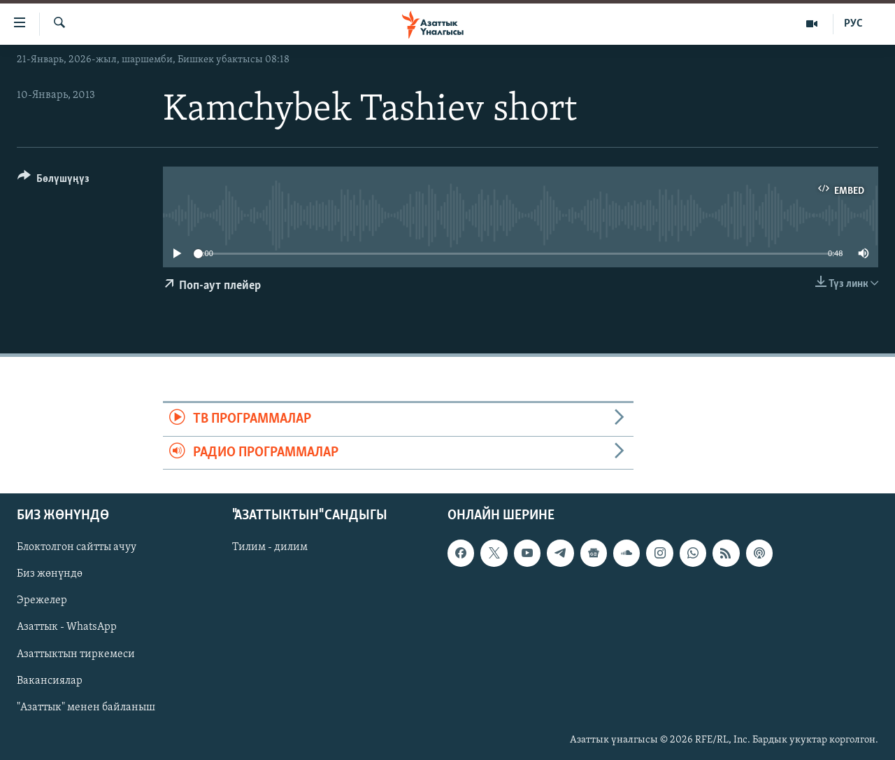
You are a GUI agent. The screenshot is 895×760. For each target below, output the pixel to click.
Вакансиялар (50, 680)
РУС (853, 23)
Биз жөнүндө (50, 573)
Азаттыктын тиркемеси (76, 653)
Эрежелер (42, 600)
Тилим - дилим (270, 547)
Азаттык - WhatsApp (67, 627)
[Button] (53, 181)
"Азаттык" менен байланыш (86, 707)
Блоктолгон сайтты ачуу (76, 547)
